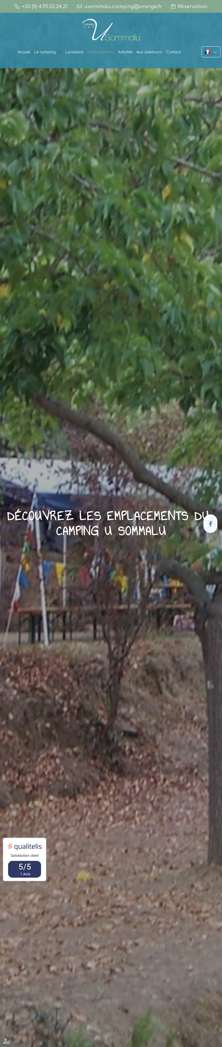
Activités (125, 52)
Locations (74, 52)
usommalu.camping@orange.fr (123, 6)
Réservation (192, 6)
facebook (210, 523)
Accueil (24, 52)
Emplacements (101, 52)
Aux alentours (149, 52)
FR (211, 51)
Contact (173, 52)
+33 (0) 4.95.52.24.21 (45, 6)
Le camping (45, 52)
